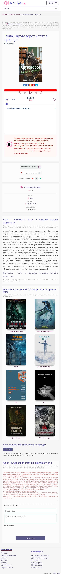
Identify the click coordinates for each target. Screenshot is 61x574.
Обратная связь (7, 568)
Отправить (30, 538)
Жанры (4, 558)
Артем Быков (30, 204)
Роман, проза (36, 563)
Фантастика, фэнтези (14, 24)
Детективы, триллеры (39, 558)
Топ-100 (4, 560)
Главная (4, 553)
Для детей (35, 560)
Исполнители (6, 565)
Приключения (36, 565)
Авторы (4, 563)
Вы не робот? (9, 525)
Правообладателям (8, 555)
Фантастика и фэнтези (40, 555)
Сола (30, 198)
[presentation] (30, 530)
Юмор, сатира (36, 568)
